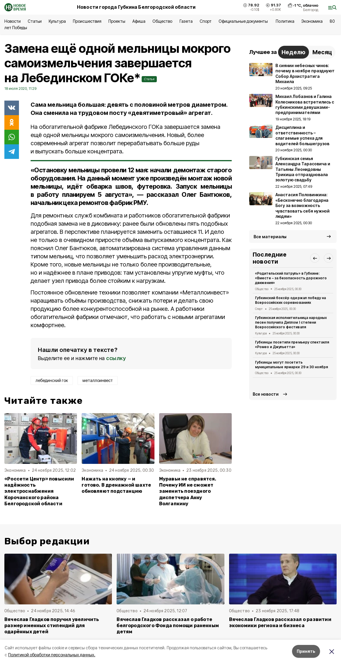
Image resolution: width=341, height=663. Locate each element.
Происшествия (87, 21)
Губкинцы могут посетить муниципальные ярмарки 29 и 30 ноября (291, 364)
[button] (314, 258)
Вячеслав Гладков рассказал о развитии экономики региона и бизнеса (280, 622)
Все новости (266, 394)
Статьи (35, 21)
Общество (162, 21)
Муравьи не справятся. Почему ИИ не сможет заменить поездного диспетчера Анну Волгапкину (188, 491)
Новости (12, 21)
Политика (285, 21)
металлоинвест (97, 380)
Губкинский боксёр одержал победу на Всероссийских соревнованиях (290, 300)
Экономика (312, 21)
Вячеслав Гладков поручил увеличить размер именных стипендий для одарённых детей (51, 625)
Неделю (293, 52)
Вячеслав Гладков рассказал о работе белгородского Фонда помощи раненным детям (168, 625)
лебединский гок (52, 380)
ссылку (116, 358)
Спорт (206, 21)
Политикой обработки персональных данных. (51, 654)
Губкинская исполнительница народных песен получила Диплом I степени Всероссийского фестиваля (291, 322)
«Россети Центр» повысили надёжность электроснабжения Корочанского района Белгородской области (39, 491)
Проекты (116, 21)
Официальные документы (244, 21)
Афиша (138, 21)
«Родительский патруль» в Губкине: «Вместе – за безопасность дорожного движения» (291, 278)
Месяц (322, 52)
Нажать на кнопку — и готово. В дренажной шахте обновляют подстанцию (116, 485)
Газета (186, 21)
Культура (57, 21)
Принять (306, 651)
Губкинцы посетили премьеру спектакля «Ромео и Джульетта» (292, 344)
